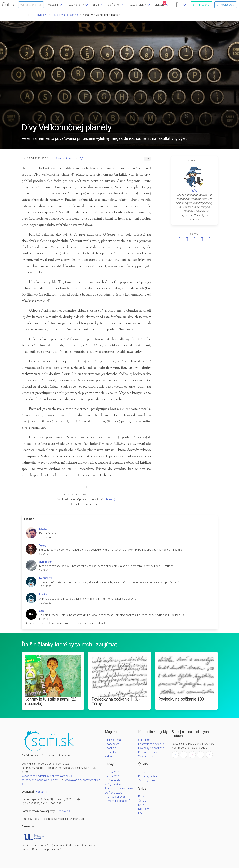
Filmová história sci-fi (117, 800)
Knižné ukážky (113, 780)
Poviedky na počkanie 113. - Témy (116, 701)
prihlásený (109, 499)
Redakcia (64, 811)
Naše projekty (137, 4)
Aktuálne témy (75, 4)
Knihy (141, 804)
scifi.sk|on (144, 740)
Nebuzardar (46, 578)
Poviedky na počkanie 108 (181, 699)
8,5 (81, 158)
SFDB (96, 4)
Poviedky (41, 14)
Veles (42, 545)
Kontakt (42, 791)
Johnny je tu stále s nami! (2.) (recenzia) (50, 701)
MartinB (43, 529)
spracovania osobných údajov (41, 780)
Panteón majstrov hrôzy (119, 788)
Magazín (53, 4)
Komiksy (143, 808)
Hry (140, 812)
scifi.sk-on (114, 4)
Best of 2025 (112, 772)
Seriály (142, 800)
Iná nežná (144, 772)
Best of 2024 (112, 776)
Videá (108, 756)
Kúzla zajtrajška (147, 776)
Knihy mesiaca (113, 784)
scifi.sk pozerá (113, 792)
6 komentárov (63, 158)
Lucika (43, 594)
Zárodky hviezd (147, 780)
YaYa (194, 190)
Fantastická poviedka (151, 744)
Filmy (141, 796)
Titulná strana (113, 740)
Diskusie (161, 3)
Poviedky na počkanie (65, 14)
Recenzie (110, 748)
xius (41, 610)
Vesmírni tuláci (146, 756)
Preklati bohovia (148, 752)
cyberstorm (46, 562)
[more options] (213, 519)
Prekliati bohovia (115, 796)
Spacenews (112, 744)
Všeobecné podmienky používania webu (47, 776)
